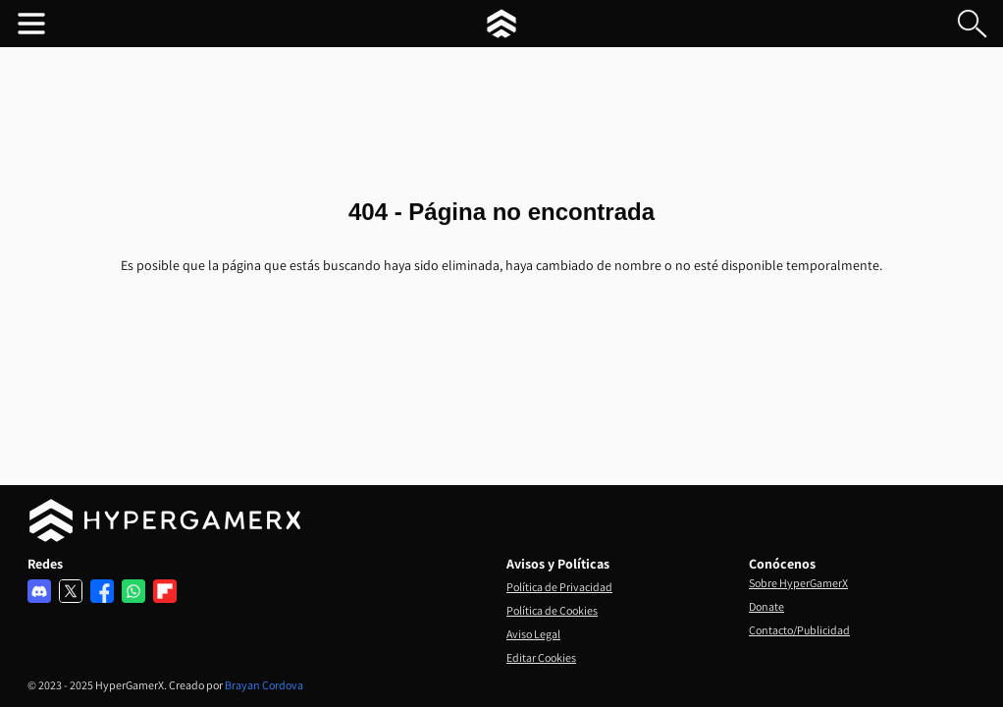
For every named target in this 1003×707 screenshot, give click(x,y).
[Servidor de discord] (39, 591)
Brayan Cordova (264, 685)
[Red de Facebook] (102, 591)
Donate (766, 606)
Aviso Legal (533, 633)
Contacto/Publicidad (799, 630)
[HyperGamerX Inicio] (501, 23)
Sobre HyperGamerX (798, 582)
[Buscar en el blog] (971, 23)
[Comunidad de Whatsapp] (133, 591)
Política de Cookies (552, 610)
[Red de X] (70, 591)
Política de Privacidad (559, 586)
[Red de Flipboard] (165, 591)
